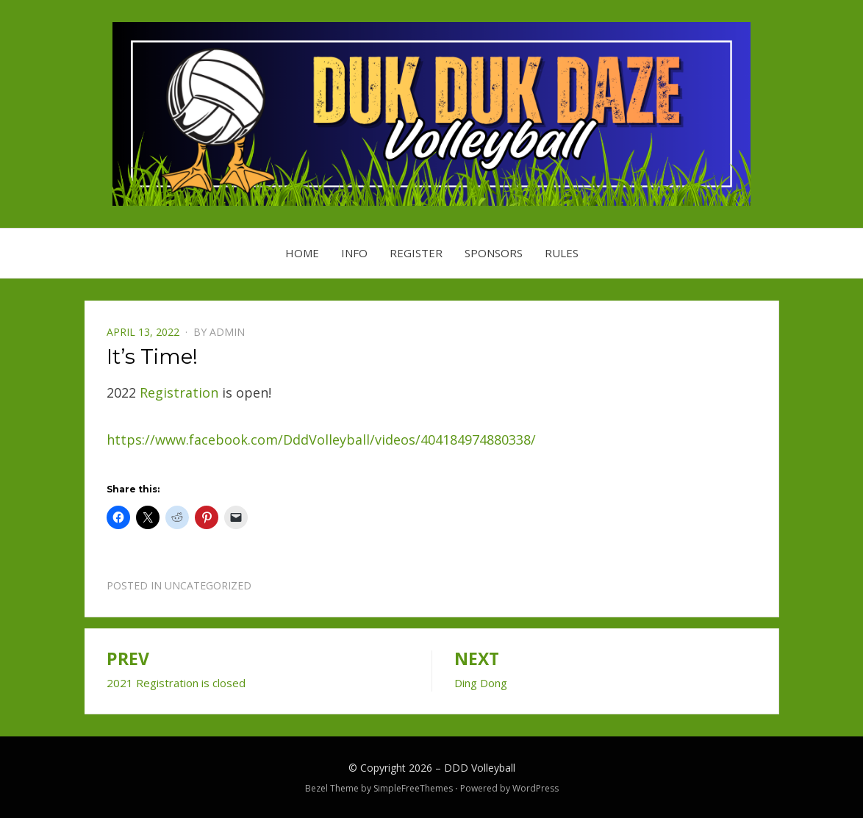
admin (227, 332)
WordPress (535, 788)
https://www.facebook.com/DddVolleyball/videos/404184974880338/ (321, 439)
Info (354, 252)
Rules (562, 252)
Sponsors (494, 252)
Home (302, 252)
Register (416, 252)
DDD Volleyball (479, 768)
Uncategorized (208, 585)
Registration (179, 392)
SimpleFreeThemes (413, 788)
